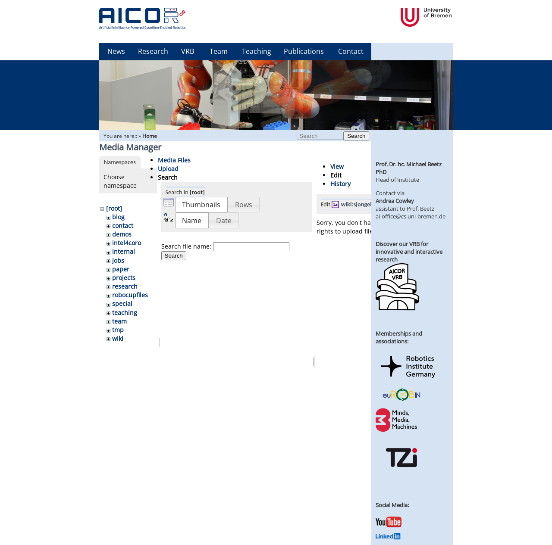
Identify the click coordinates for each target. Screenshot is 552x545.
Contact (351, 51)
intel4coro (126, 243)
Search (356, 136)
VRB (187, 51)
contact (122, 225)
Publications (304, 51)
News (116, 51)
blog (118, 217)
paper (120, 269)
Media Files (174, 160)
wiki (117, 338)
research (125, 286)
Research (153, 51)
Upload (168, 169)
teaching (124, 312)
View (337, 166)
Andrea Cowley (395, 201)
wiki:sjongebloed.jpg (367, 204)
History (340, 184)
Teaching (256, 51)
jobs (118, 260)
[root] (114, 208)
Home (149, 136)
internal (123, 251)
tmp (118, 330)
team (119, 321)
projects (123, 278)
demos (122, 234)
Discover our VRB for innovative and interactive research (409, 251)
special (122, 303)
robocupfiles (130, 295)
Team (219, 51)
